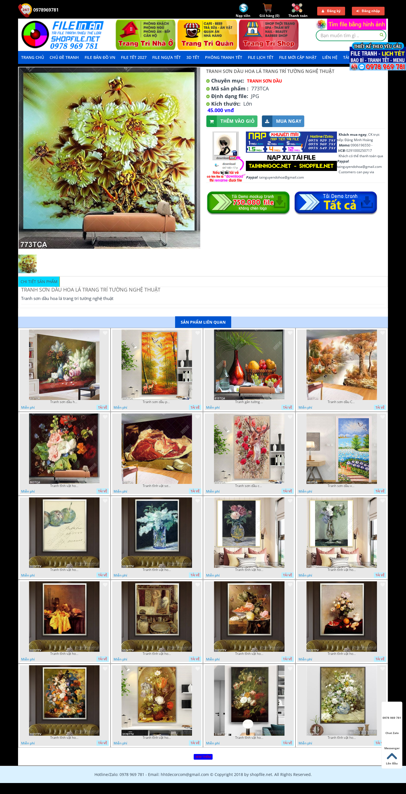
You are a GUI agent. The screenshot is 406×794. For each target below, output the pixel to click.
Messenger (392, 743)
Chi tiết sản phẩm (39, 281)
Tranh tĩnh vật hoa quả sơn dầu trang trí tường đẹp (157, 570)
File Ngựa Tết (166, 57)
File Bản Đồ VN (100, 57)
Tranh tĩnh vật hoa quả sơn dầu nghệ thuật (249, 570)
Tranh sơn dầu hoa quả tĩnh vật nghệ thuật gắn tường (64, 402)
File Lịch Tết (260, 57)
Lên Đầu (392, 758)
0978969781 (38, 10)
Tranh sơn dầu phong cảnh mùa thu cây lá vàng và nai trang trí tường (157, 402)
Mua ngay (281, 121)
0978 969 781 (392, 713)
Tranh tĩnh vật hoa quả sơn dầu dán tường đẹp (64, 570)
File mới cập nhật (298, 57)
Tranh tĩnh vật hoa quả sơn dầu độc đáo (157, 738)
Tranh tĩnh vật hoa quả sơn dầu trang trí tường (342, 570)
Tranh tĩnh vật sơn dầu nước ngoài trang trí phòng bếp (157, 486)
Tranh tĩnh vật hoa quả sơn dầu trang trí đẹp (64, 654)
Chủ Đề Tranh (64, 57)
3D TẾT (192, 57)
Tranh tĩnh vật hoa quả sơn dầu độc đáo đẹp (249, 654)
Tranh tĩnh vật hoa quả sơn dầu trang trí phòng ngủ (342, 654)
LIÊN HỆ (329, 57)
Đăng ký (331, 10)
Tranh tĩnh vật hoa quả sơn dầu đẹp (64, 738)
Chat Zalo (392, 728)
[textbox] (351, 35)
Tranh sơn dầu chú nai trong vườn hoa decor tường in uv (249, 486)
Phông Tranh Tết (223, 57)
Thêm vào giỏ (230, 121)
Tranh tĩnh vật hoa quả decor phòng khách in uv (64, 486)
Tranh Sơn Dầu (264, 81)
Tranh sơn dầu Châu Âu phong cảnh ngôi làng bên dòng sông (342, 402)
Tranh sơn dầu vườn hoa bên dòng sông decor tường (342, 486)
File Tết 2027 (134, 57)
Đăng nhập (368, 10)
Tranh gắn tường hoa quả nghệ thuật (249, 402)
